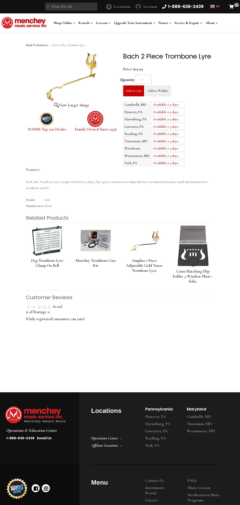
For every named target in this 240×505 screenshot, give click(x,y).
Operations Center (104, 438)
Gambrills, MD (199, 416)
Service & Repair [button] (188, 23)
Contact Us (154, 480)
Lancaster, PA (156, 431)
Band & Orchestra (37, 45)
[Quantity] (144, 79)
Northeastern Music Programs (204, 498)
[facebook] (36, 488)
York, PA (152, 445)
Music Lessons (199, 487)
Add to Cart (134, 91)
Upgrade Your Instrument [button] (134, 23)
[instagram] (46, 488)
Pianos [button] (164, 23)
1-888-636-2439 (20, 438)
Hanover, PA (155, 416)
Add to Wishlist (158, 91)
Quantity (127, 79)
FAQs (192, 480)
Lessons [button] (103, 23)
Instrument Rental (154, 490)
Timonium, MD (199, 423)
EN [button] (216, 6)
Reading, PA (155, 438)
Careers (151, 500)
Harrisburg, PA (157, 423)
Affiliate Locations (104, 445)
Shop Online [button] (64, 23)
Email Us (44, 438)
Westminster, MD (201, 431)
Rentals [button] (85, 23)
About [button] (211, 23)
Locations (122, 6)
